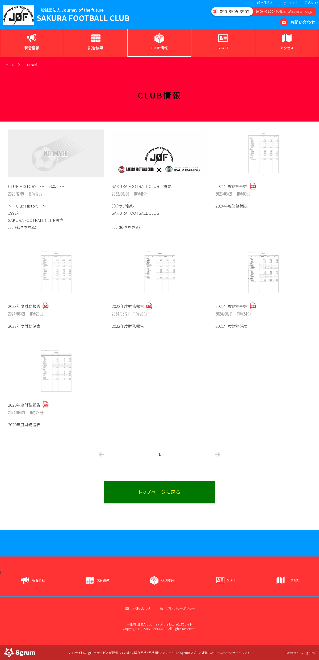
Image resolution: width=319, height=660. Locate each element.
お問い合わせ (297, 22)
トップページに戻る (159, 492)
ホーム (9, 64)
